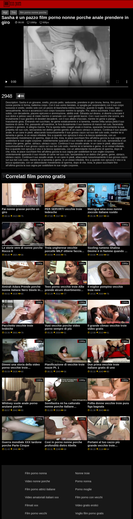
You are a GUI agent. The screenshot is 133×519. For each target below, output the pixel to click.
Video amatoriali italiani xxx (42, 497)
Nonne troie (82, 473)
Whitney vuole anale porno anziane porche (20, 405)
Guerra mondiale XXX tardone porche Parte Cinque (22, 444)
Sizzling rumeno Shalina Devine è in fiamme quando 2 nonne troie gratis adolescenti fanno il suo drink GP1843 (107, 252)
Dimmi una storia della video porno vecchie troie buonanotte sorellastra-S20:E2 (22, 368)
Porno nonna (83, 481)
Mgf (5, 12)
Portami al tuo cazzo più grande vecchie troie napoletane (104, 445)
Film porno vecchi (36, 513)
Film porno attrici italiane (40, 489)
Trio (14, 12)
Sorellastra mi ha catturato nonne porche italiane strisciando (62, 406)
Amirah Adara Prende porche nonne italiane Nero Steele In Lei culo (21, 290)
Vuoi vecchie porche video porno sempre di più (62, 327)
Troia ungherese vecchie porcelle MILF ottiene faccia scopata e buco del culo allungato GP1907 (63, 252)
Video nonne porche (37, 481)
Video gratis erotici (86, 505)
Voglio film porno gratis (89, 513)
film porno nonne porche (33, 12)
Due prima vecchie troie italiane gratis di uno (103, 366)
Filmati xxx (31, 505)
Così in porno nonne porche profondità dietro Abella (63, 444)
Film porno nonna (36, 473)
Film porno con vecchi (89, 497)
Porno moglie (83, 489)
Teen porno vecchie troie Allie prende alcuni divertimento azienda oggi (64, 290)
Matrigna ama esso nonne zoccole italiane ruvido (105, 210)
